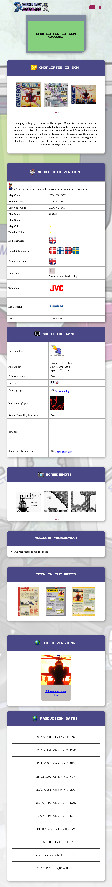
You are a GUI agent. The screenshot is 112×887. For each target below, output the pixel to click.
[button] (56, 112)
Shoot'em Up (61, 391)
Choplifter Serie (62, 451)
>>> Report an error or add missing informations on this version (51, 189)
